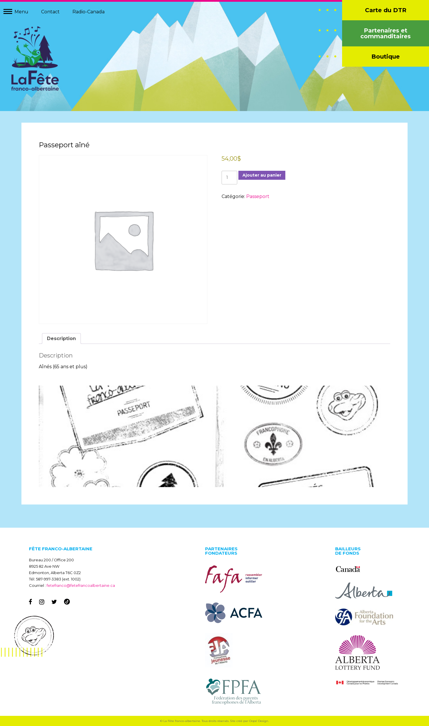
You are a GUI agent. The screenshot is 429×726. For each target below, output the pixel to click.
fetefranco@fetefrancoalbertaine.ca (81, 585)
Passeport (257, 196)
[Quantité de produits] (229, 178)
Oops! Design (258, 721)
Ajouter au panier (261, 175)
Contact (50, 11)
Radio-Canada (88, 11)
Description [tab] (61, 338)
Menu (21, 11)
